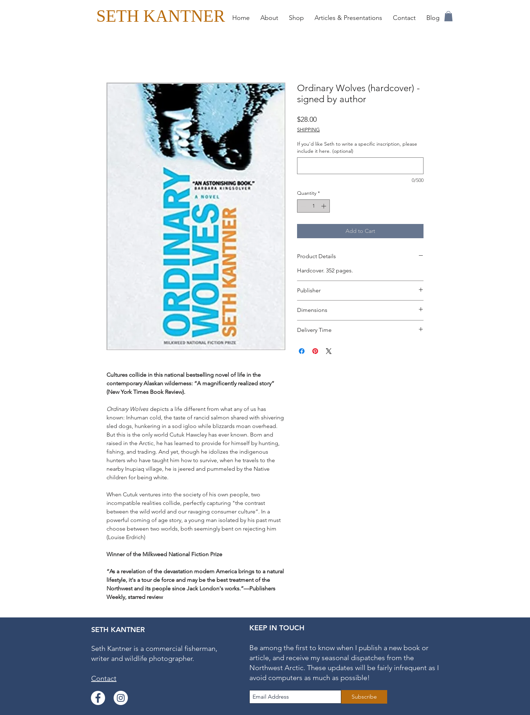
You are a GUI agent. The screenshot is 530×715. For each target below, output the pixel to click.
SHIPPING (308, 129)
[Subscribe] (364, 697)
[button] (296, 18)
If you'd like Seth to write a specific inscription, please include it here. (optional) (357, 147)
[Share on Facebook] (301, 351)
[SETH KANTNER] (160, 16)
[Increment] (324, 206)
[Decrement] (302, 206)
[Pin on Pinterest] (315, 351)
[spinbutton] (313, 206)
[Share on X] (328, 351)
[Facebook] (98, 698)
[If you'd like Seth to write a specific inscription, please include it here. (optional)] (360, 166)
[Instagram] (121, 698)
